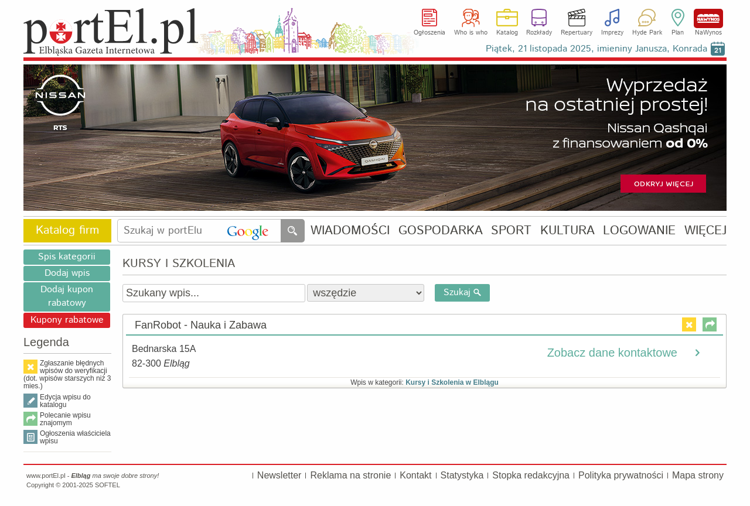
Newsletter (279, 475)
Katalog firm (67, 230)
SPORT (511, 231)
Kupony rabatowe (67, 320)
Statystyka (462, 475)
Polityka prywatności (620, 475)
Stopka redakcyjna (531, 475)
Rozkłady (539, 32)
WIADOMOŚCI (350, 231)
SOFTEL (107, 484)
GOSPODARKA (440, 231)
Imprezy (612, 32)
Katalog (507, 32)
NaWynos (708, 18)
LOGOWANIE (639, 231)
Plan (677, 32)
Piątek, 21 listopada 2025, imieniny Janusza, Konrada (596, 49)
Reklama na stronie (350, 475)
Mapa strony (698, 475)
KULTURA (567, 231)
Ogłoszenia (429, 32)
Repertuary (576, 32)
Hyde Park (647, 32)
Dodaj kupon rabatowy (66, 296)
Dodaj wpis (67, 273)
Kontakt (415, 475)
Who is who (471, 32)
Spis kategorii (67, 257)
